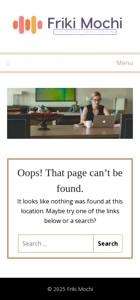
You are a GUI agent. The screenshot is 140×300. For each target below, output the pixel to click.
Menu (124, 63)
